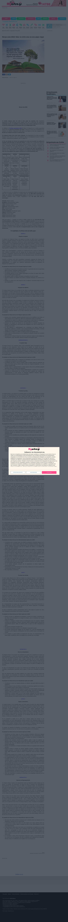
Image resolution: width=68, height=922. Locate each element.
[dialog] (34, 461)
